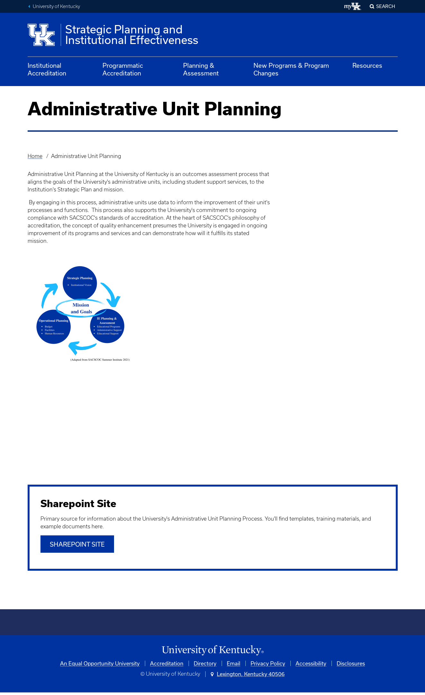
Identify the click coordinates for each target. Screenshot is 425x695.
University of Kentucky (56, 6)
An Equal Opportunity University (100, 666)
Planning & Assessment (201, 69)
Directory (205, 666)
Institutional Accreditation (47, 69)
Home (35, 156)
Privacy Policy (268, 666)
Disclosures (351, 666)
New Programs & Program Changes (291, 69)
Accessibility (311, 666)
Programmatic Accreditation (122, 69)
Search (385, 6)
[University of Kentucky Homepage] (213, 652)
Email (233, 666)
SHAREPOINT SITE (77, 546)
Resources (367, 65)
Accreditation (166, 666)
